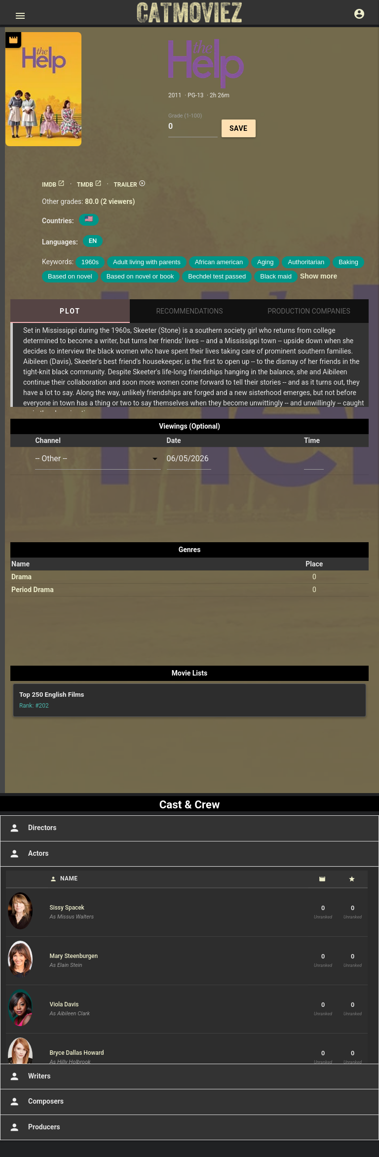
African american (219, 262)
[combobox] (97, 459)
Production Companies (308, 311)
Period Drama (32, 590)
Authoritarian (306, 262)
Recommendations (189, 311)
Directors (31, 828)
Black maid (276, 276)
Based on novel (70, 276)
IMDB (53, 184)
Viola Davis (64, 1004)
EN (93, 240)
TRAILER (129, 184)
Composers (35, 1101)
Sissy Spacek (67, 907)
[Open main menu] (20, 16)
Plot (70, 311)
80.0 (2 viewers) (110, 201)
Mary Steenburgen (74, 956)
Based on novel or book (140, 276)
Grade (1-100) (185, 115)
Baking (348, 262)
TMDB (89, 184)
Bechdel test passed (217, 276)
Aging (265, 262)
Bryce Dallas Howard (77, 1052)
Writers (29, 1076)
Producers (33, 1127)
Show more (318, 276)
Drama (21, 577)
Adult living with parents (147, 262)
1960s (90, 262)
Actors (27, 853)
